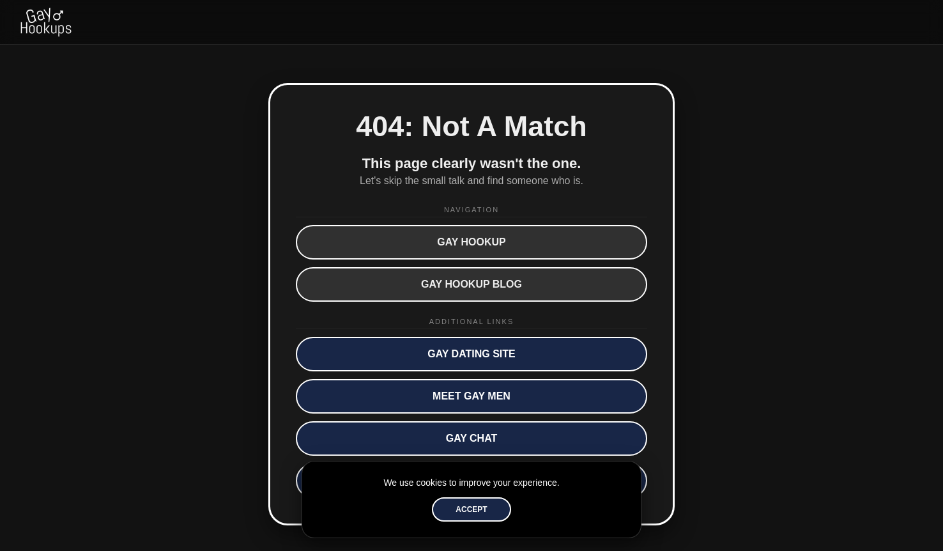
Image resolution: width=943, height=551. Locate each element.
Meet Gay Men (471, 396)
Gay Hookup (471, 242)
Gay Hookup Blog (471, 284)
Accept (471, 509)
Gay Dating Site (471, 353)
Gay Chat (472, 438)
